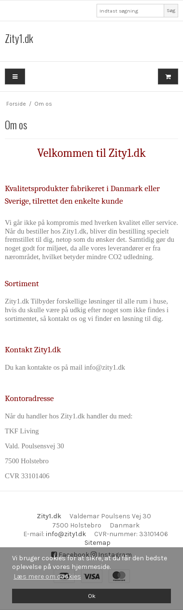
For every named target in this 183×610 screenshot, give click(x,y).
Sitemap (97, 543)
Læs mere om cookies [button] (47, 576)
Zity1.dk (19, 38)
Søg (171, 10)
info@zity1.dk (66, 534)
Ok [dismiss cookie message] (92, 595)
